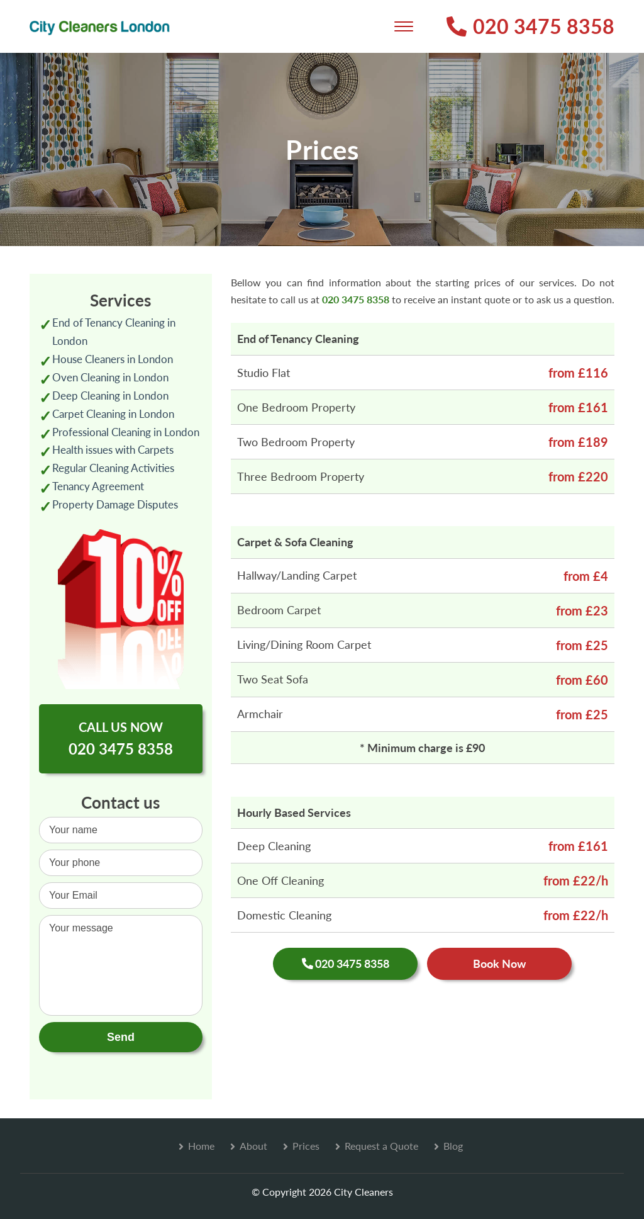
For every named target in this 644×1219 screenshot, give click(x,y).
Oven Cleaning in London (110, 377)
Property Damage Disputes (115, 504)
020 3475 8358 (530, 26)
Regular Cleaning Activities (113, 468)
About (253, 1146)
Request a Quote (381, 1146)
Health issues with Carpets (113, 449)
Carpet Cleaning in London (113, 413)
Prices (305, 1146)
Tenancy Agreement (98, 486)
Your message (121, 965)
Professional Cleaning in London (125, 432)
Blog (453, 1146)
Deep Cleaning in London (110, 395)
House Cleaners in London (112, 359)
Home (201, 1146)
